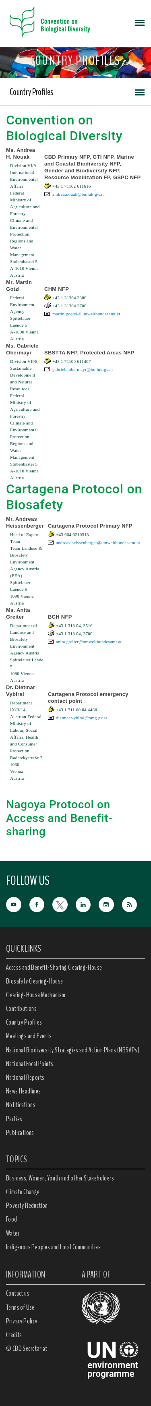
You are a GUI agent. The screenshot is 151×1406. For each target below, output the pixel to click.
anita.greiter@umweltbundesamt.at (89, 641)
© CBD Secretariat (27, 1348)
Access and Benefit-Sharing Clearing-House (54, 967)
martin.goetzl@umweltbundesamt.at (86, 313)
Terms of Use (20, 1307)
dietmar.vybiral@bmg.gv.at (81, 717)
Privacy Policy (21, 1321)
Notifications (20, 1105)
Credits (14, 1335)
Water (12, 1233)
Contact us (17, 1293)
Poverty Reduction (27, 1205)
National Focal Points (29, 1063)
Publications (20, 1132)
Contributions (21, 1008)
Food (11, 1219)
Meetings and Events (29, 1036)
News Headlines (23, 1091)
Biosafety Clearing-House (34, 981)
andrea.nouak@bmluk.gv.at (78, 194)
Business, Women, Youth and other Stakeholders (60, 1178)
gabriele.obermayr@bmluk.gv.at (82, 369)
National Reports (25, 1077)
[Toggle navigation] (140, 22)
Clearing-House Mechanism (36, 995)
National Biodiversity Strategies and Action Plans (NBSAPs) (72, 1050)
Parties (14, 1119)
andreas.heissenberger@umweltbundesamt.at (98, 542)
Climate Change (23, 1192)
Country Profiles (31, 91)
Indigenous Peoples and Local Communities (53, 1247)
